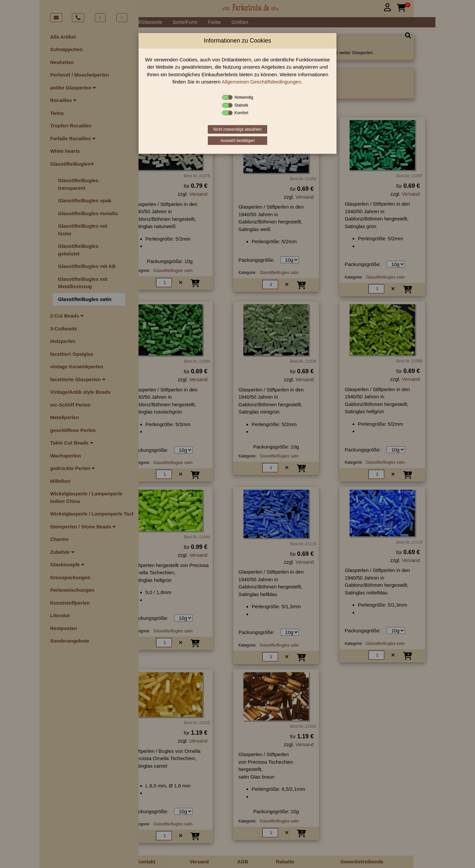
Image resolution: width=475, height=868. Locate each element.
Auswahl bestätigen (237, 140)
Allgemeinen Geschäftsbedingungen (261, 81)
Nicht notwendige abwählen (237, 129)
